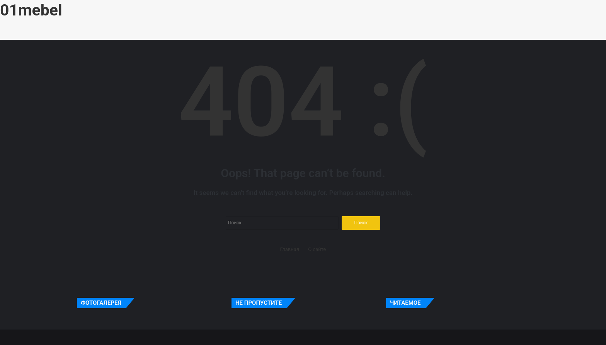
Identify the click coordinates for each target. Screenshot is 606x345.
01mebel (31, 10)
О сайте (317, 249)
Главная (289, 249)
